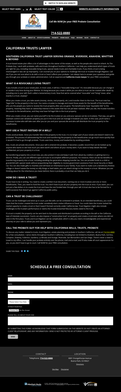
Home (24, 38)
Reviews (80, 38)
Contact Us (94, 38)
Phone (10, 292)
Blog (86, 38)
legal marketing (60, 384)
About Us (31, 38)
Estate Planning (43, 38)
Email (10, 284)
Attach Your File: (15, 307)
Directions (80, 364)
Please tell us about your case (21, 315)
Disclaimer (65, 369)
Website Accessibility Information (99, 8)
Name (10, 276)
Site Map (55, 369)
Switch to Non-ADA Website (61, 3)
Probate (55, 38)
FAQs (73, 38)
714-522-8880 (60, 33)
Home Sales (64, 38)
